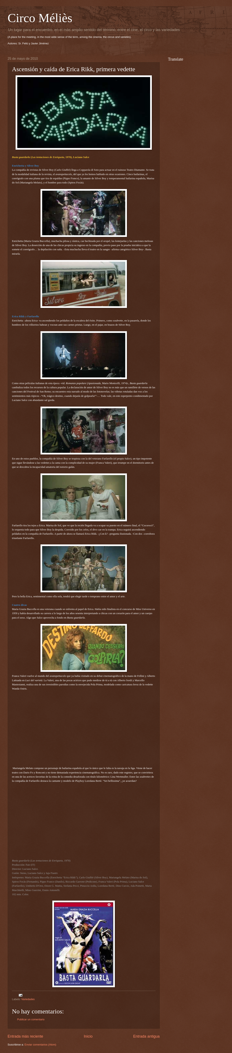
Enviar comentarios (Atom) (40, 1044)
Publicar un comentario (31, 1019)
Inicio (88, 1036)
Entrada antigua (146, 1036)
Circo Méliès (40, 18)
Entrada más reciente (25, 1036)
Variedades (28, 999)
